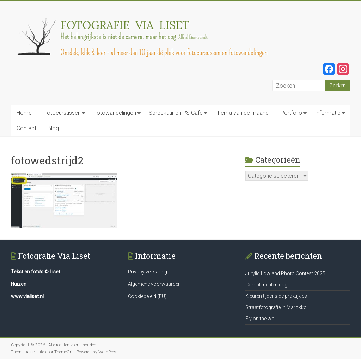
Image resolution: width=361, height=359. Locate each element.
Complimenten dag (266, 285)
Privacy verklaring (147, 272)
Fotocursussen (62, 112)
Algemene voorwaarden (154, 284)
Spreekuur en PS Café (176, 112)
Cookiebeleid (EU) (147, 296)
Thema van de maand (242, 112)
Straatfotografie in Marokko (276, 307)
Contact (26, 128)
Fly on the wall (260, 318)
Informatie (328, 112)
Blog (53, 128)
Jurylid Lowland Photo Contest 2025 (285, 273)
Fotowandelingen (114, 112)
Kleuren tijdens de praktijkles (276, 296)
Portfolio (291, 112)
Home (24, 112)
